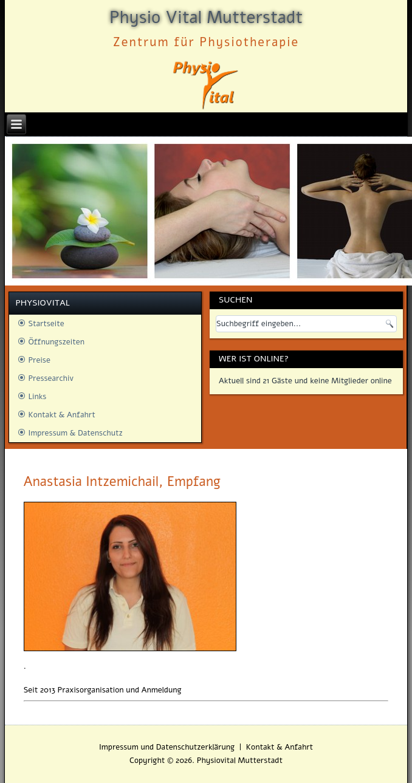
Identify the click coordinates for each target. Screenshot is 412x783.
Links (37, 396)
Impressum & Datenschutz (75, 433)
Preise (39, 360)
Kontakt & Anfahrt (61, 414)
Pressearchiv (51, 378)
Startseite (46, 323)
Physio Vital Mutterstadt (206, 17)
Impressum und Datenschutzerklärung (167, 747)
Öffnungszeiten (56, 342)
